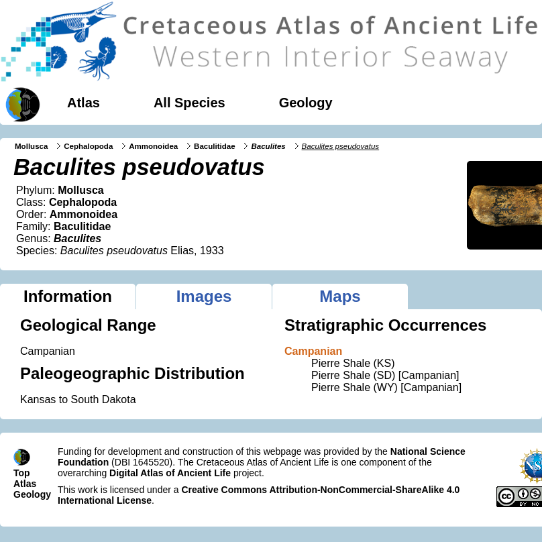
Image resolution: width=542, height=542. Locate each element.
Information (67, 296)
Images (204, 296)
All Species (189, 102)
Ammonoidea (153, 146)
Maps (339, 296)
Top (21, 473)
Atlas (83, 102)
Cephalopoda (88, 146)
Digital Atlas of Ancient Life (170, 473)
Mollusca (31, 146)
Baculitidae (214, 146)
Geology (306, 102)
